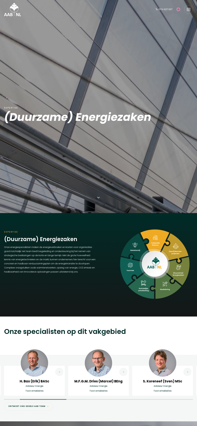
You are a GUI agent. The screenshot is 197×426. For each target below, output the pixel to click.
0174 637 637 (164, 9)
